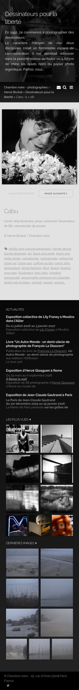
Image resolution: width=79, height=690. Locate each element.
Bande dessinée (15, 253)
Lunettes (55, 273)
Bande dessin (62, 249)
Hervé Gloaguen (63, 382)
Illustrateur (25, 273)
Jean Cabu (41, 273)
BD (30, 253)
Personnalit (12, 277)
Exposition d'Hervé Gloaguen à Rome (34, 370)
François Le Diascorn (52, 351)
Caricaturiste (30, 258)
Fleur (46, 268)
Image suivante (55, 193)
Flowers (65, 268)
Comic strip (62, 263)
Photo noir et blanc (17, 282)
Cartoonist (66, 258)
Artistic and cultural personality (30, 249)
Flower (54, 268)
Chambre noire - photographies (26, 87)
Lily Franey (47, 329)
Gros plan (10, 273)
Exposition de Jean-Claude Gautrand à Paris (39, 395)
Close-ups (25, 263)
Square (48, 282)
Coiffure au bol (43, 263)
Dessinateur (12, 268)
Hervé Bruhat (13, 92)
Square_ (59, 282)
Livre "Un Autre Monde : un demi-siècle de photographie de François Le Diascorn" (38, 344)
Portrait (37, 282)
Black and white (44, 253)
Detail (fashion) (31, 268)
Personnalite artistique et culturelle (45, 277)
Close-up (10, 263)
